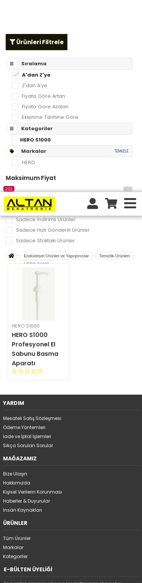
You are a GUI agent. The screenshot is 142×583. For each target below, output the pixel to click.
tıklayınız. (39, 561)
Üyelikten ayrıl (19, 419)
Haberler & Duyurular (26, 309)
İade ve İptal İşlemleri (27, 244)
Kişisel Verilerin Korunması (32, 300)
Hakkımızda (16, 291)
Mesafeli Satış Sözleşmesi (32, 226)
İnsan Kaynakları (22, 318)
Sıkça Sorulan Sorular (28, 253)
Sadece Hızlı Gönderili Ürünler (53, 38)
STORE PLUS (51, 572)
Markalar (13, 355)
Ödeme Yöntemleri (24, 235)
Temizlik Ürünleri (114, 64)
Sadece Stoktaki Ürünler (45, 48)
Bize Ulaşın (15, 281)
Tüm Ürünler (17, 346)
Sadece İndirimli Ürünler (45, 27)
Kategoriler (15, 364)
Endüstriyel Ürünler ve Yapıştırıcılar (56, 64)
